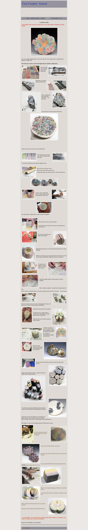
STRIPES (23, 465)
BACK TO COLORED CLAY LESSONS (31, 522)
